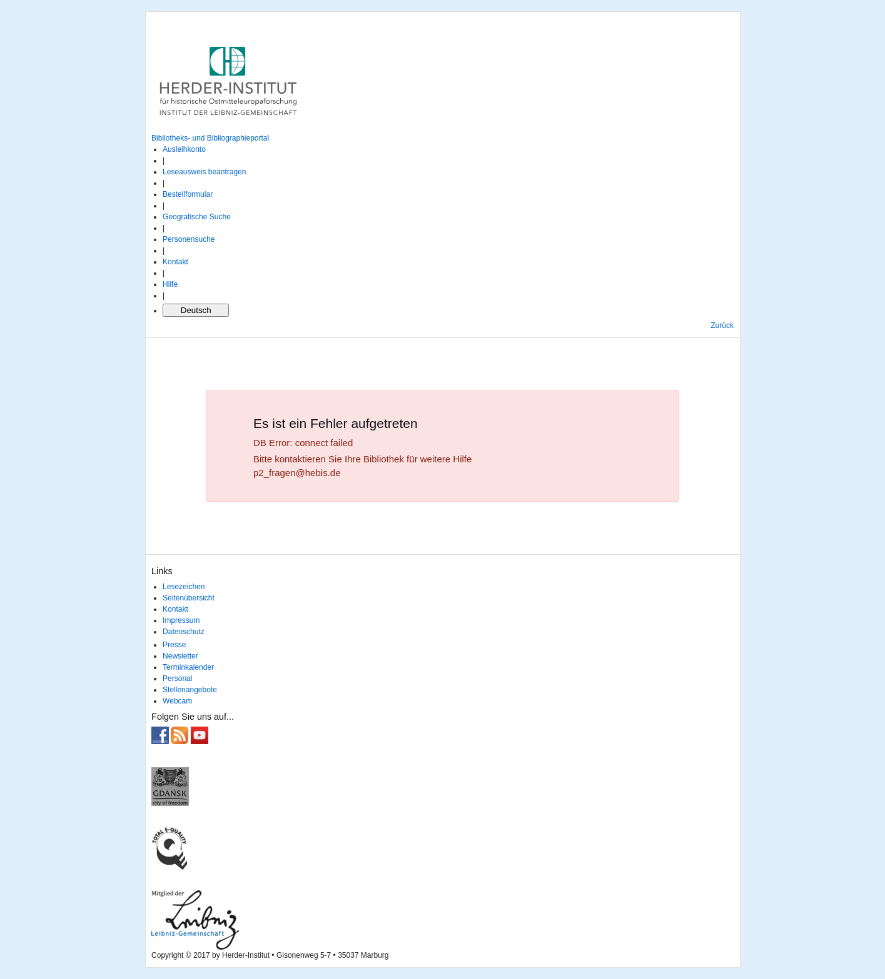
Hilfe (170, 284)
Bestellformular (188, 194)
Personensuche (189, 239)
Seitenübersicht (189, 598)
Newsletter (180, 656)
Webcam (177, 701)
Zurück (722, 325)
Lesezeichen (184, 586)
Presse (174, 644)
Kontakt (175, 261)
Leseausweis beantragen (204, 171)
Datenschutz (184, 631)
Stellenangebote (190, 689)
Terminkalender (188, 667)
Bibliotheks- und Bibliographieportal (210, 138)
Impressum (181, 620)
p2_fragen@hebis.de (297, 472)
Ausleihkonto (184, 149)
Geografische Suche (197, 216)
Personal (177, 678)
